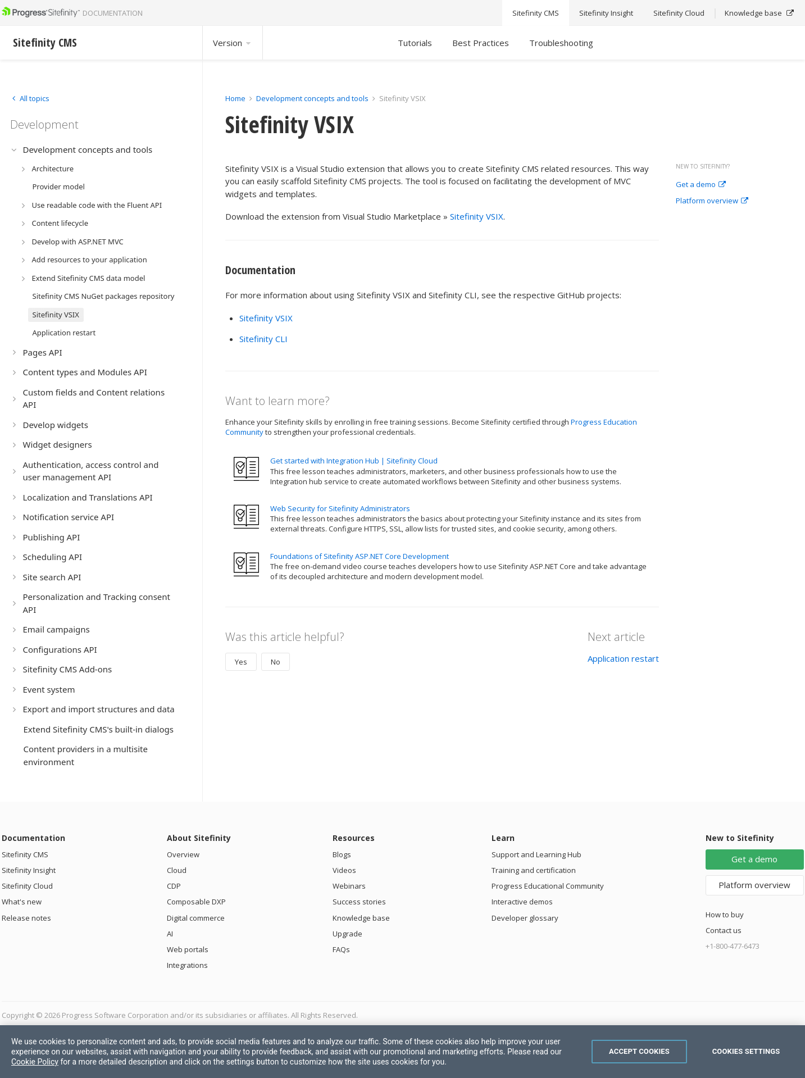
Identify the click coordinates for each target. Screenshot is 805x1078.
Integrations (187, 965)
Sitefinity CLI (263, 338)
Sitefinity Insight (29, 870)
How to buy (725, 914)
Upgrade (347, 934)
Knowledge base (361, 918)
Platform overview (712, 201)
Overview (183, 854)
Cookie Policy (34, 1061)
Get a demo (701, 184)
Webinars (349, 886)
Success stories (359, 902)
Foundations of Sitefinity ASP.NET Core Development (359, 556)
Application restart (623, 658)
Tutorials (415, 42)
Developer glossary (525, 918)
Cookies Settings (746, 1051)
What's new (22, 902)
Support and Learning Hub (536, 854)
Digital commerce (196, 918)
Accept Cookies (639, 1051)
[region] (402, 1051)
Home (235, 98)
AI (170, 934)
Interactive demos (522, 902)
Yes (241, 662)
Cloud (177, 870)
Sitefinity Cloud (27, 886)
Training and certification (534, 870)
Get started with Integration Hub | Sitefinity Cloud (354, 461)
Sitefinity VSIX (476, 216)
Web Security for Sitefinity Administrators (340, 508)
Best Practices (480, 42)
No (275, 662)
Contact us (724, 930)
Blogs (342, 854)
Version (232, 42)
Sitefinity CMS (25, 854)
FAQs (341, 949)
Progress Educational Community (548, 886)
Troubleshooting (561, 42)
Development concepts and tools (312, 98)
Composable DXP (196, 902)
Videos (344, 870)
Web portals (187, 949)
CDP (174, 886)
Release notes (26, 918)
